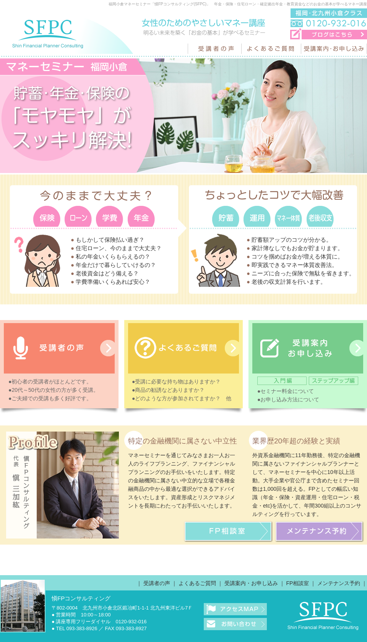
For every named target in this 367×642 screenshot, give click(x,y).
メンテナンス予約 (338, 583)
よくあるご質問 (197, 583)
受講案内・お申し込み (251, 583)
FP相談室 (297, 583)
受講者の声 (156, 583)
